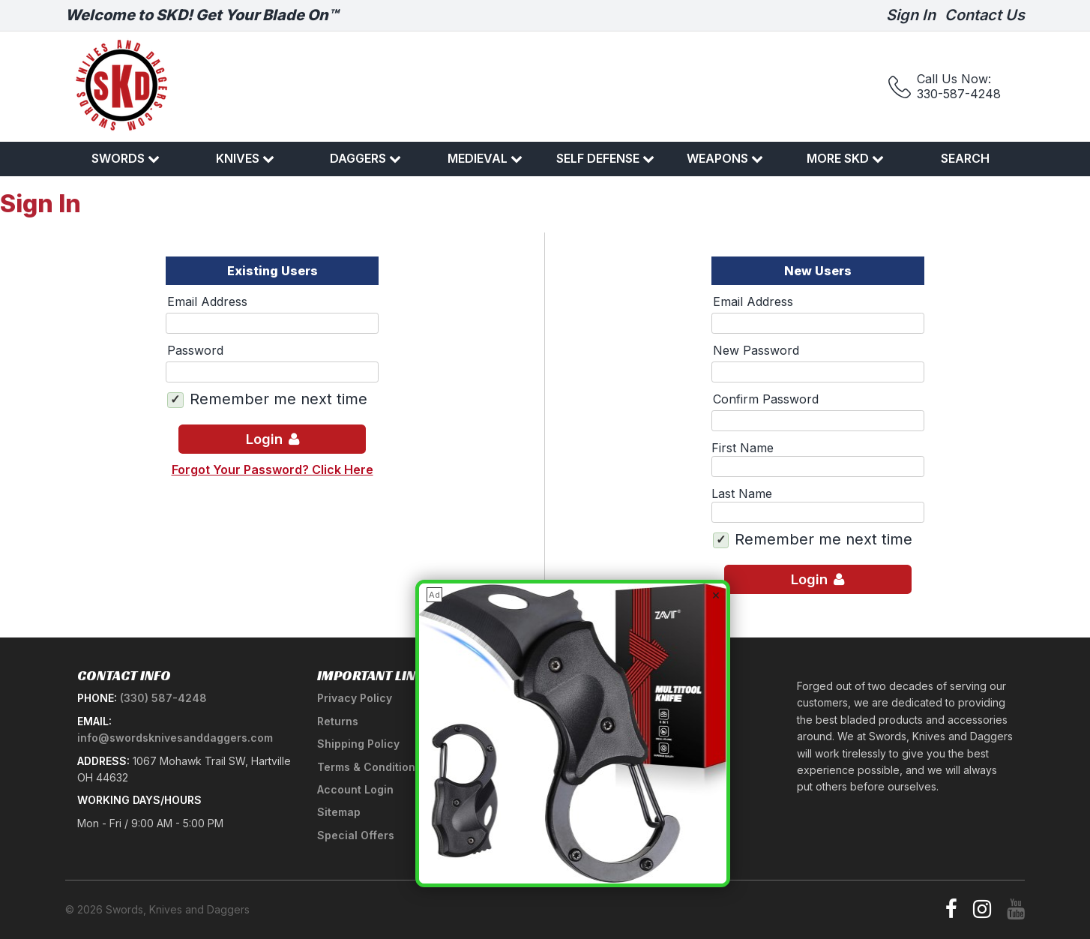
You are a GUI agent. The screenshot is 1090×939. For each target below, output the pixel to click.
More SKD (845, 158)
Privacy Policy (354, 698)
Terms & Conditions (369, 766)
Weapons (725, 158)
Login (272, 438)
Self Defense (605, 158)
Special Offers (355, 835)
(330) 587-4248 (163, 698)
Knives (245, 158)
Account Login (355, 789)
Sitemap (339, 812)
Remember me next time (278, 399)
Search (965, 158)
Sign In (911, 15)
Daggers (365, 158)
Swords (125, 158)
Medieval (485, 158)
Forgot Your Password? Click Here (272, 469)
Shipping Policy (358, 743)
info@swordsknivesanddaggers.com (175, 737)
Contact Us (985, 15)
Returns (337, 721)
